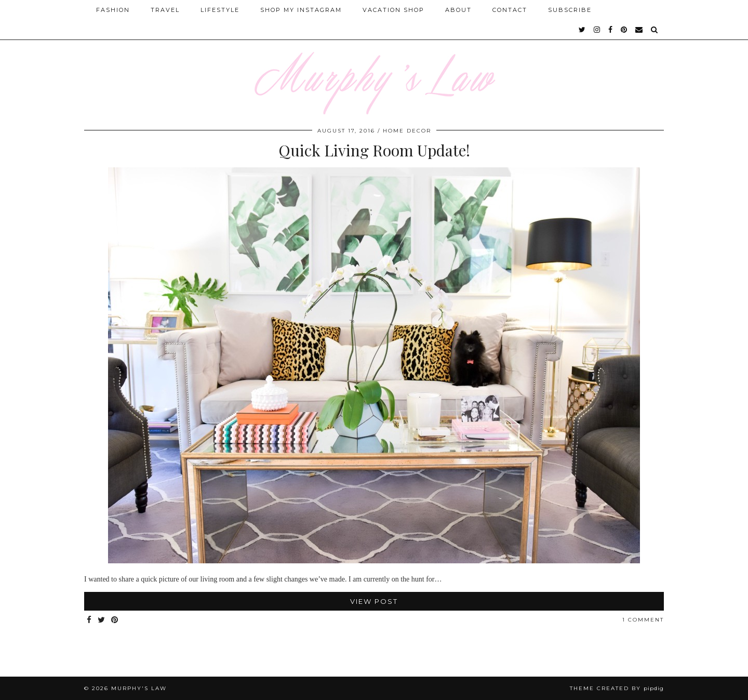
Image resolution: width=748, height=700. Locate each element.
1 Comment (643, 619)
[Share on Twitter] (102, 620)
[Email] (639, 29)
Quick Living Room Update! (374, 150)
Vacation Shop (393, 10)
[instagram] (597, 29)
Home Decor (407, 130)
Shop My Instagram (301, 10)
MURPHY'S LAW (139, 688)
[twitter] (582, 29)
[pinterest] (624, 29)
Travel (165, 10)
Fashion (113, 10)
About (458, 10)
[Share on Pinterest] (115, 620)
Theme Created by (617, 688)
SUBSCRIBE (570, 10)
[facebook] (610, 29)
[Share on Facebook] (89, 620)
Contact (509, 10)
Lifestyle (220, 10)
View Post (374, 601)
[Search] (655, 29)
